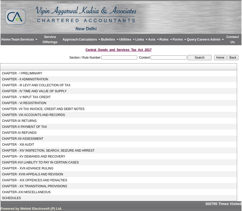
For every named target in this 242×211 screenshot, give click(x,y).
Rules (165, 39)
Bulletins (110, 39)
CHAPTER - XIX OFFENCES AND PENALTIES (34, 180)
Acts (153, 39)
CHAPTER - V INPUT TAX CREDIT (26, 97)
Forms (179, 39)
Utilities (127, 39)
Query (192, 39)
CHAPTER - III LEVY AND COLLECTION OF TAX (36, 85)
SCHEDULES (11, 198)
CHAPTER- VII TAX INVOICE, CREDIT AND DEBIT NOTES (43, 109)
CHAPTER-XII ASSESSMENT (23, 138)
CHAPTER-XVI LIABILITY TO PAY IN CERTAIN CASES (40, 162)
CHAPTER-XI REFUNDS (19, 133)
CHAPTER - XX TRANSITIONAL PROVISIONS (34, 186)
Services (28, 39)
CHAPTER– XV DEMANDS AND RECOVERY (33, 156)
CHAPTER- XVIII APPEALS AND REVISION (32, 174)
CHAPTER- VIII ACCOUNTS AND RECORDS (33, 115)
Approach (70, 39)
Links (141, 39)
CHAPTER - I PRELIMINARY (22, 73)
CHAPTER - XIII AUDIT (18, 144)
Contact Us (232, 39)
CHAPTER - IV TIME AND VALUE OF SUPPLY (34, 91)
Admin (217, 39)
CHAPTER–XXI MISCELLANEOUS (26, 192)
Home (6, 39)
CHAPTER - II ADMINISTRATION (25, 79)
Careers (203, 39)
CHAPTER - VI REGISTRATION (24, 103)
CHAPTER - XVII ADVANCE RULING (27, 168)
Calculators (89, 39)
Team (15, 39)
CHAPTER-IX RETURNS (19, 121)
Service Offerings (50, 39)
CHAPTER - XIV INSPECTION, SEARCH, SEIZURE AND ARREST (48, 150)
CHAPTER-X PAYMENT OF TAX (24, 127)
